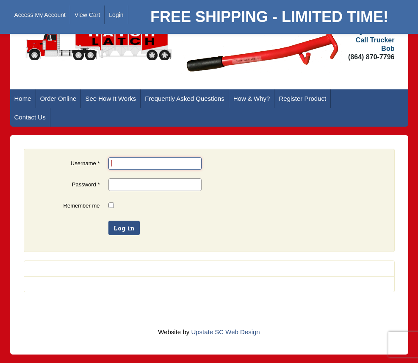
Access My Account (40, 14)
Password (86, 184)
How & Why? (251, 98)
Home (22, 98)
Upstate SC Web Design (225, 331)
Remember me (82, 205)
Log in (124, 228)
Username (85, 163)
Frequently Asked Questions (184, 98)
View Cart (87, 14)
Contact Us (30, 117)
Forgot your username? (62, 284)
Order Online (58, 98)
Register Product (302, 98)
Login (116, 14)
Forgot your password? (61, 268)
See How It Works (110, 98)
